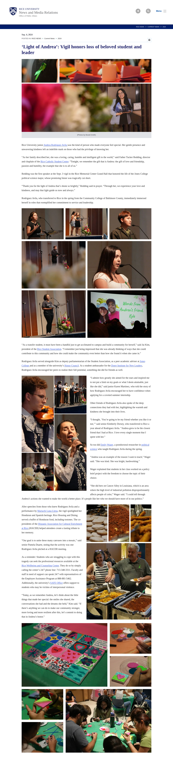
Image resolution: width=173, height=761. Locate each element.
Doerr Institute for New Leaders (126, 365)
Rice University (29, 9)
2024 (164, 27)
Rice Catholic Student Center (55, 161)
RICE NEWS (140, 27)
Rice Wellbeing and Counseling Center (40, 565)
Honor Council (72, 365)
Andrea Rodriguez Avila (56, 145)
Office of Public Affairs (28, 16)
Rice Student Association (49, 349)
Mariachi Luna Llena (47, 511)
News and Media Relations (38, 12)
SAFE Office (56, 583)
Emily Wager (107, 444)
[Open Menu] (159, 11)
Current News (153, 27)
